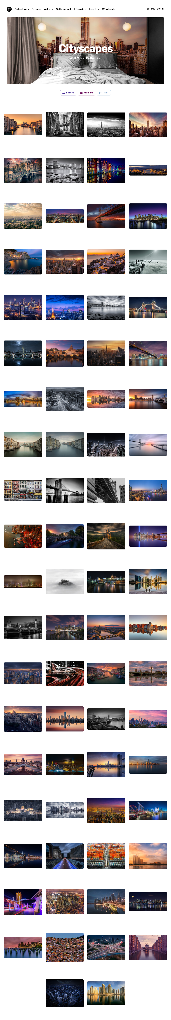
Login (160, 8)
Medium (86, 92)
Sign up (151, 8)
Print (104, 92)
